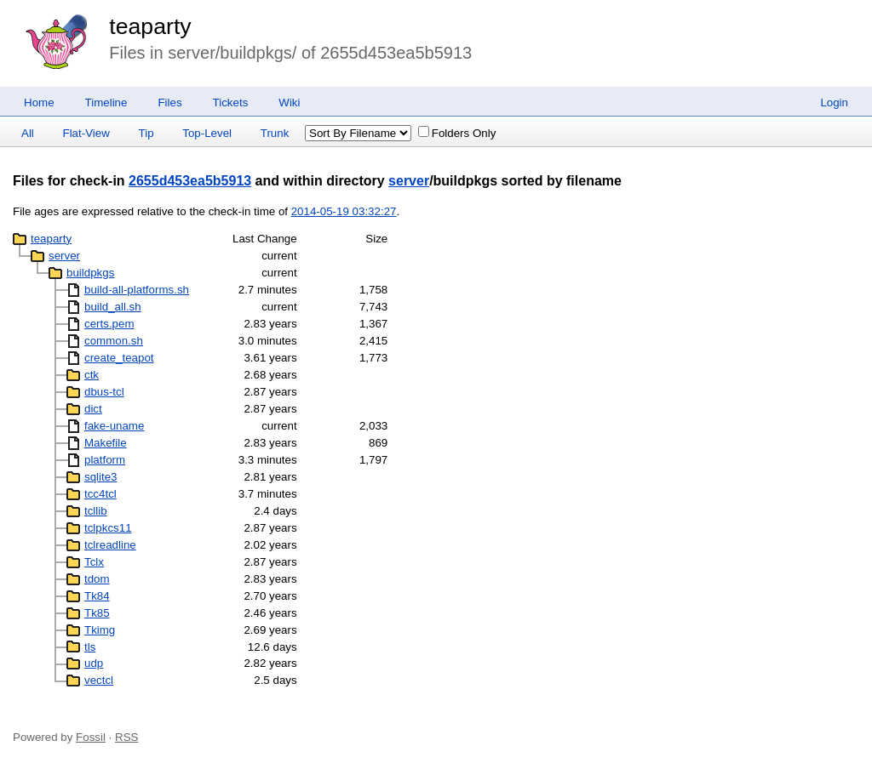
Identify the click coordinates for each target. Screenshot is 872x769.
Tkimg (99, 630)
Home (39, 102)
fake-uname (114, 425)
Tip (146, 133)
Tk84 (97, 596)
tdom (97, 578)
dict (93, 408)
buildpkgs (90, 272)
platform (104, 459)
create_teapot (119, 357)
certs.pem (109, 323)
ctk (91, 374)
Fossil (91, 737)
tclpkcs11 (108, 527)
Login (834, 102)
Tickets (231, 102)
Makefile (105, 442)
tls (89, 647)
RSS (126, 737)
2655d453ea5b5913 (190, 181)
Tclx (94, 561)
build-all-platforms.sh (136, 289)
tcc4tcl (100, 493)
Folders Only (457, 133)
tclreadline (110, 544)
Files (169, 102)
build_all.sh (112, 306)
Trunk (275, 133)
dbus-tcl (104, 391)
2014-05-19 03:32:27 (344, 211)
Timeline (106, 102)
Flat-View (86, 133)
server (408, 181)
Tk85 (97, 613)
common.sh (113, 340)
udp (93, 663)
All (27, 133)
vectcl (98, 680)
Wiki (289, 102)
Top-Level (207, 133)
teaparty (150, 26)
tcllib (95, 510)
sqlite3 (101, 476)
